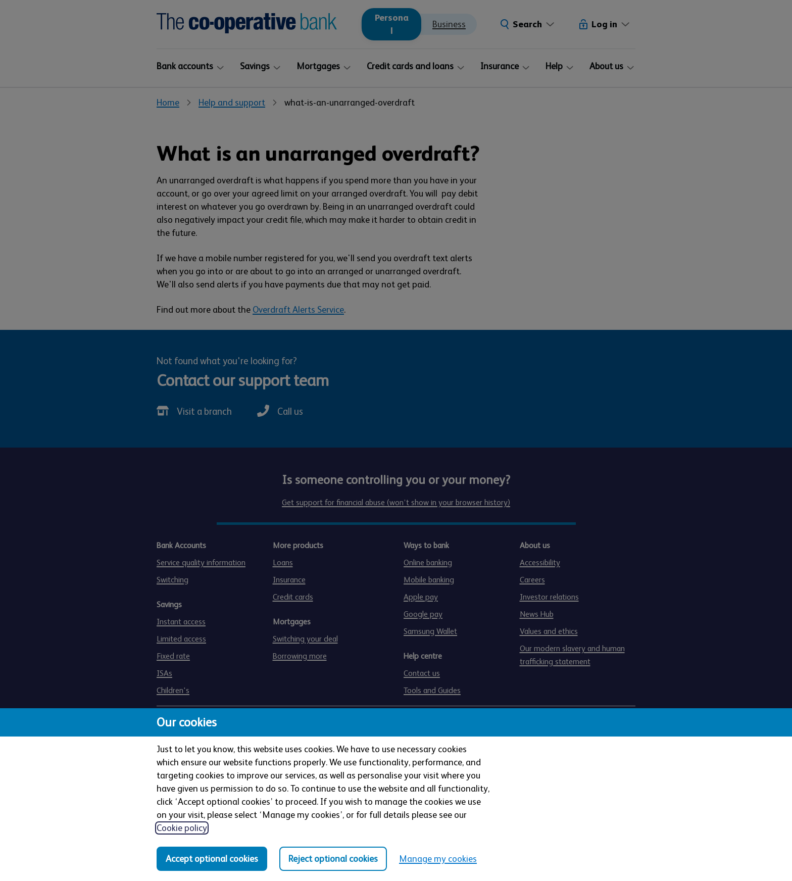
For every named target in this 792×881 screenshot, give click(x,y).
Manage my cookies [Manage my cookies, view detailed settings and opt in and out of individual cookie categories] (438, 859)
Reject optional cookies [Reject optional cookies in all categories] (333, 859)
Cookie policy (182, 828)
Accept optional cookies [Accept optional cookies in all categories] (212, 859)
